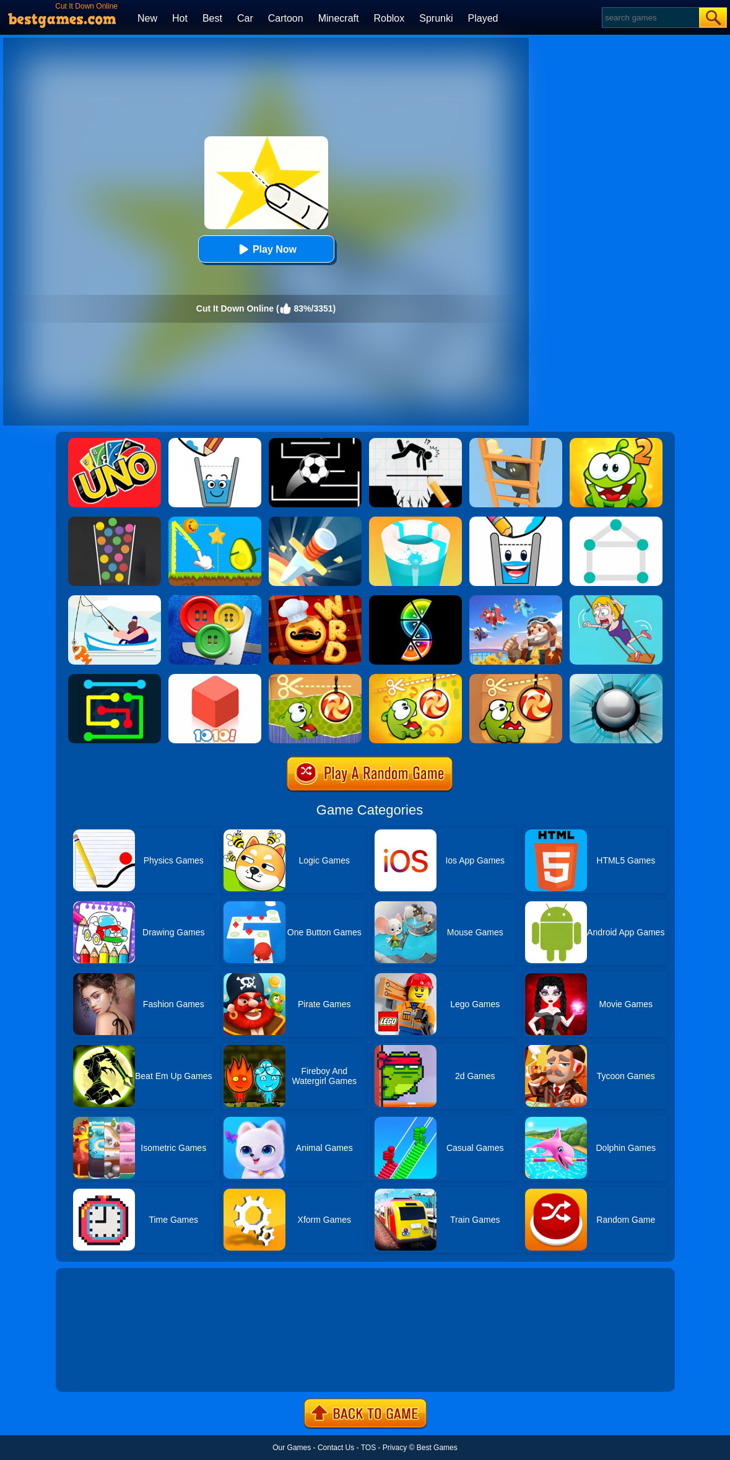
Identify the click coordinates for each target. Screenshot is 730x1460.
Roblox (388, 18)
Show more (97, 1368)
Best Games (437, 1447)
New (147, 18)
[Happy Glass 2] (515, 521)
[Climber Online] (515, 442)
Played (483, 18)
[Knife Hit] (315, 521)
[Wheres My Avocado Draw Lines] (214, 521)
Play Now (266, 249)
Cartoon (285, 18)
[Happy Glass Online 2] (214, 442)
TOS (368, 1447)
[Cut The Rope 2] (616, 442)
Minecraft (338, 18)
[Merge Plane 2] (515, 599)
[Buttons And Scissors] (214, 599)
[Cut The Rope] (515, 678)
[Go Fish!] (114, 599)
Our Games (291, 1447)
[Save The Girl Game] (616, 599)
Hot (180, 18)
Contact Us (336, 1447)
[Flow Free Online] (114, 678)
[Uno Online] (114, 442)
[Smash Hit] (616, 678)
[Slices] (415, 599)
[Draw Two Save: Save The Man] (415, 442)
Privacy (395, 1447)
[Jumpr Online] (315, 442)
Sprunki (436, 18)
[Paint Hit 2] (415, 521)
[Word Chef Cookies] (315, 599)
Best (212, 18)
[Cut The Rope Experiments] (315, 678)
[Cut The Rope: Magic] (415, 678)
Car (245, 18)
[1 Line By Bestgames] (616, 521)
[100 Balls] (114, 521)
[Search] (650, 17)
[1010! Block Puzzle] (214, 678)
